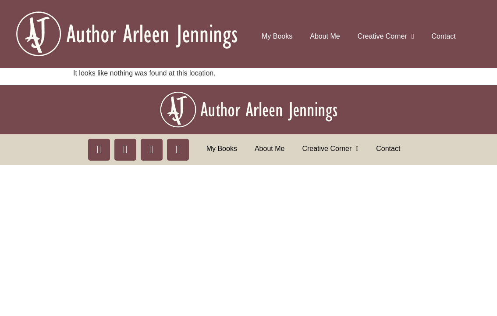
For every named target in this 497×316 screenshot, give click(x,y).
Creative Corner (386, 36)
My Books (277, 36)
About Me (325, 36)
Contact (444, 36)
